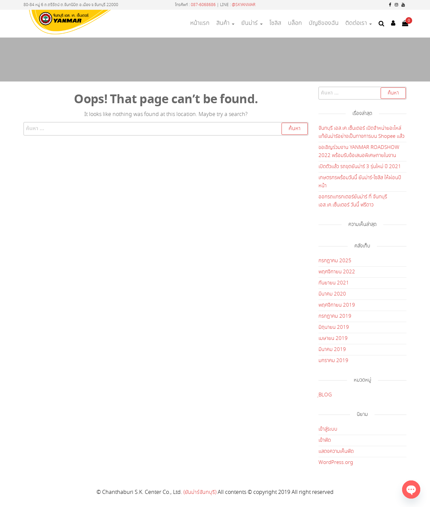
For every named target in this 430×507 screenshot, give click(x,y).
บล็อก (295, 23)
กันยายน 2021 (333, 283)
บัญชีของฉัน (324, 23)
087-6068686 (203, 5)
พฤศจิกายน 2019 (336, 305)
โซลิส (275, 23)
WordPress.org (335, 462)
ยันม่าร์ (252, 23)
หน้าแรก (200, 23)
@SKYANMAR (243, 5)
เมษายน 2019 (333, 338)
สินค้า (225, 23)
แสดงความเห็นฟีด (336, 451)
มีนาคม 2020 (332, 294)
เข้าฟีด (324, 440)
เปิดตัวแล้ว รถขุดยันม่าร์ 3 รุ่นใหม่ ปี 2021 (359, 166)
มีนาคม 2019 (332, 349)
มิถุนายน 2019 (333, 327)
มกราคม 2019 (333, 360)
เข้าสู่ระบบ (327, 429)
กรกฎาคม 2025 (334, 261)
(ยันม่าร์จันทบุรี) (199, 492)
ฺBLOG (325, 395)
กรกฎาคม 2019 (334, 316)
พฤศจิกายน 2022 (336, 272)
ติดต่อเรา (358, 23)
